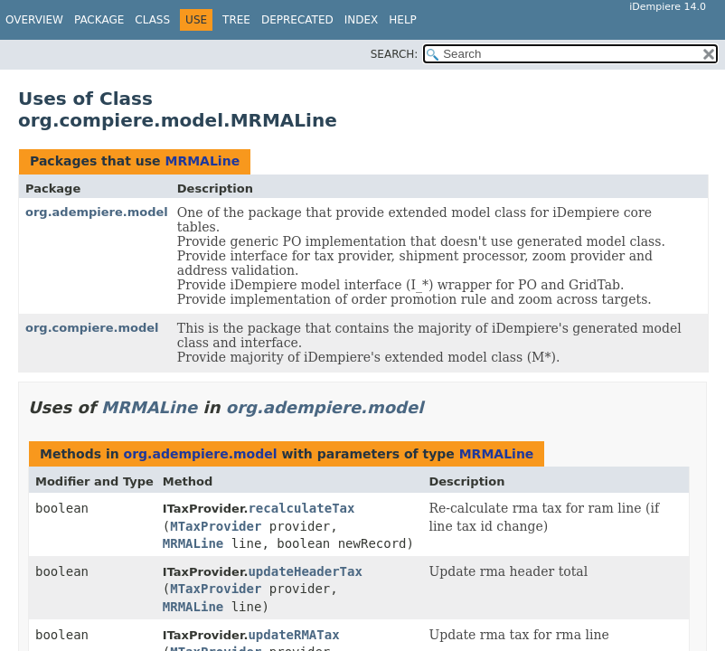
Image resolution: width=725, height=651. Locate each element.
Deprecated (297, 20)
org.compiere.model (92, 328)
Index (361, 20)
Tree (236, 20)
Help (403, 20)
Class (152, 20)
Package (99, 20)
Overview (34, 20)
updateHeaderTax (305, 571)
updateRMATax (293, 634)
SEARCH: (395, 54)
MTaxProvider (215, 526)
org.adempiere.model (96, 212)
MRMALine (202, 161)
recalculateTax (301, 508)
